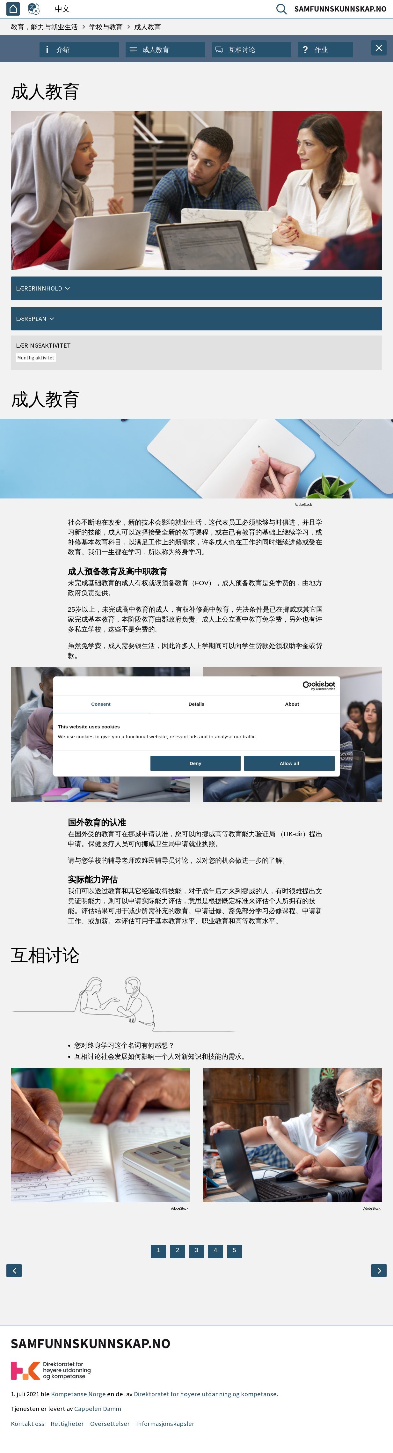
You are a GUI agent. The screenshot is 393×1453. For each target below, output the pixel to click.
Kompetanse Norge (78, 1394)
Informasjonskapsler (165, 1424)
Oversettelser (110, 1424)
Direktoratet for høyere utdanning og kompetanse (205, 1394)
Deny (195, 763)
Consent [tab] (101, 704)
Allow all (289, 763)
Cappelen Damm (97, 1409)
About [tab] (292, 704)
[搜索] (283, 10)
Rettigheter (67, 1424)
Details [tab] (197, 704)
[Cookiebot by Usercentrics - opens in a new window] (307, 686)
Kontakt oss (27, 1424)
